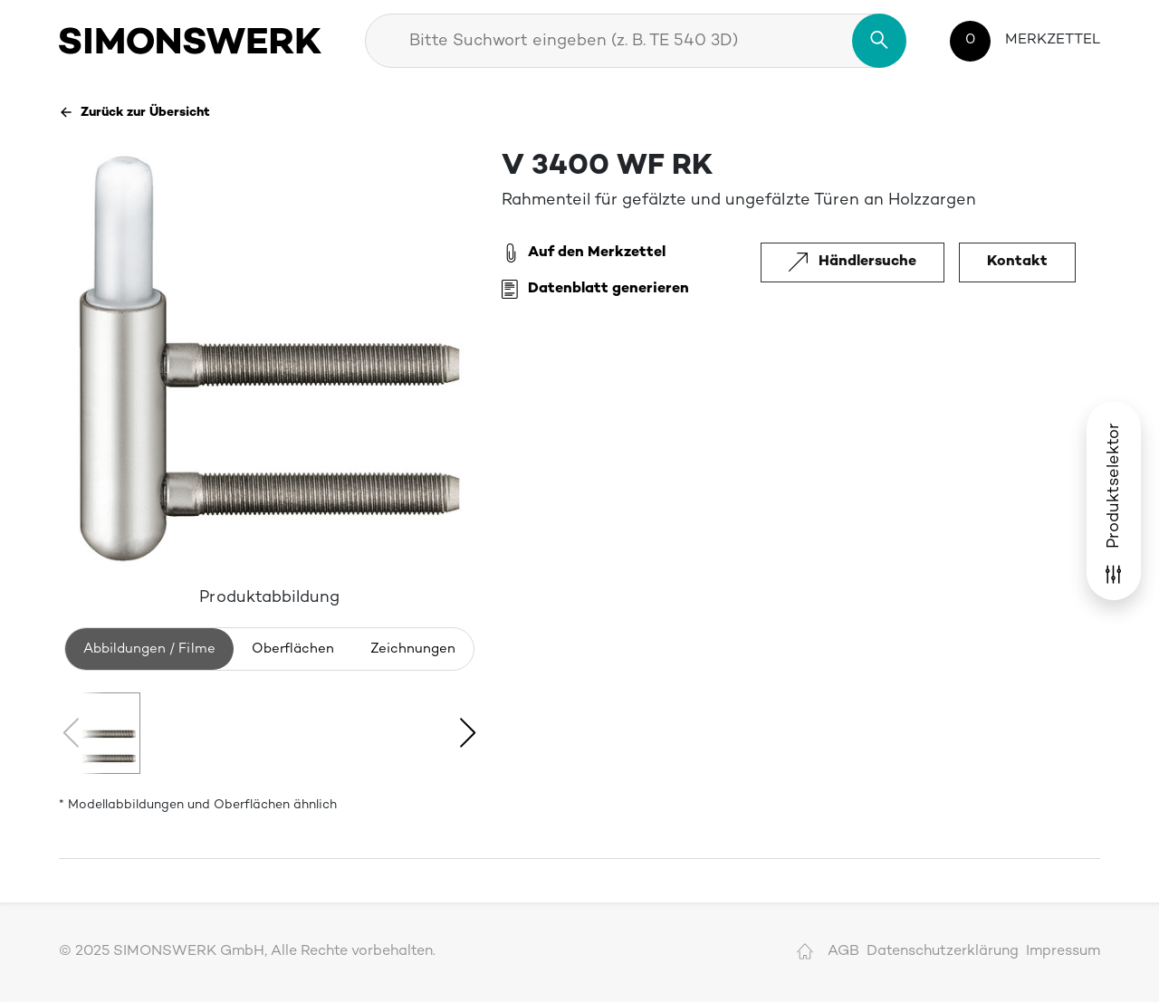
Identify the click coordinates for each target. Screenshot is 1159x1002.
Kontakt (1017, 262)
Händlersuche (852, 262)
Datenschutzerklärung (943, 951)
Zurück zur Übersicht (134, 112)
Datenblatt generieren (595, 290)
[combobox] (635, 41)
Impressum (1063, 951)
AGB (843, 951)
